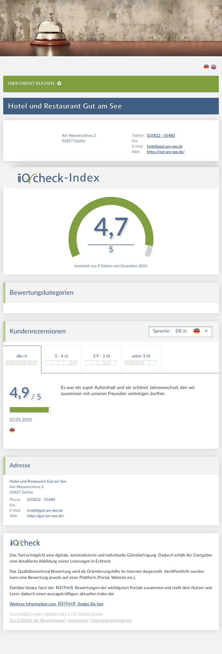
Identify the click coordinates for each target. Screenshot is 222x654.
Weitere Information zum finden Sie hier (57, 604)
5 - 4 (61, 359)
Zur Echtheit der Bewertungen (37, 621)
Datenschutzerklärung (111, 621)
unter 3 (140, 359)
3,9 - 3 (101, 359)
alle (21, 359)
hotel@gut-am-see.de (45, 510)
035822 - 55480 (41, 500)
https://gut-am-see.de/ (45, 516)
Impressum (78, 621)
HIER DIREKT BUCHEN (34, 83)
